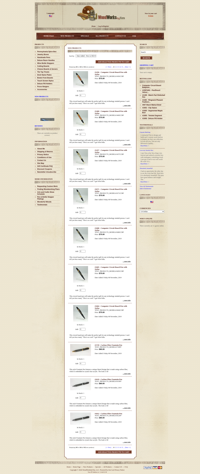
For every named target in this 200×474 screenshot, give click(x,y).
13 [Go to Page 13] (118, 67)
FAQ (134, 36)
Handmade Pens (43, 57)
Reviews (39, 126)
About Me (41, 149)
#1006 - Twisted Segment (152, 116)
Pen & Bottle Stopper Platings (45, 198)
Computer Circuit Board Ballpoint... (151, 86)
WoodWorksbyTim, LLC (90, 470)
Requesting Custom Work (47, 186)
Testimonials (42, 205)
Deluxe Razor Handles (46, 60)
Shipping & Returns (45, 152)
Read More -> (145, 145)
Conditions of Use (44, 157)
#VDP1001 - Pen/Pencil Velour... (151, 91)
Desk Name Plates (44, 75)
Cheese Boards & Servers (47, 69)
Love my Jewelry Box (146, 150)
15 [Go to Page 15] (122, 67)
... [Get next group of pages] (123, 67)
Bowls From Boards (45, 78)
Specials (85, 36)
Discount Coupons (44, 169)
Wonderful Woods (44, 202)
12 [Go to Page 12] (116, 67)
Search (143, 44)
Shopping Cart (146, 65)
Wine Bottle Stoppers (45, 63)
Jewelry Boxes (43, 54)
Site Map (40, 163)
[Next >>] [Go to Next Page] (128, 67)
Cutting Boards (43, 66)
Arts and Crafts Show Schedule (45, 193)
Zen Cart (111, 470)
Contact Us (41, 160)
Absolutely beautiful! (146, 168)
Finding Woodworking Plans (48, 189)
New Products (67, 36)
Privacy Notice (43, 155)
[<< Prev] (108, 67)
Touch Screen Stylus (45, 81)
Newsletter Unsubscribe (46, 172)
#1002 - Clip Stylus (149, 108)
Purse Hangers (43, 87)
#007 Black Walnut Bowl (151, 105)
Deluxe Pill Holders (44, 84)
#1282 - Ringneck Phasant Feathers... (152, 101)
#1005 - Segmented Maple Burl (152, 112)
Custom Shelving (145, 132)
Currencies (145, 208)
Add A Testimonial (145, 188)
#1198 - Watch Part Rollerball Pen (153, 96)
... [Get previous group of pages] (112, 67)
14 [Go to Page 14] (120, 67)
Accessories (42, 89)
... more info (127, 105)
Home (94, 26)
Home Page (49, 36)
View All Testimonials (146, 186)
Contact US (120, 36)
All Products (102, 36)
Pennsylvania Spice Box (46, 52)
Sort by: (72, 56)
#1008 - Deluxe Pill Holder (152, 118)
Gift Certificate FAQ (45, 166)
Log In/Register (103, 26)
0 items (150, 16)
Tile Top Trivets (43, 72)
